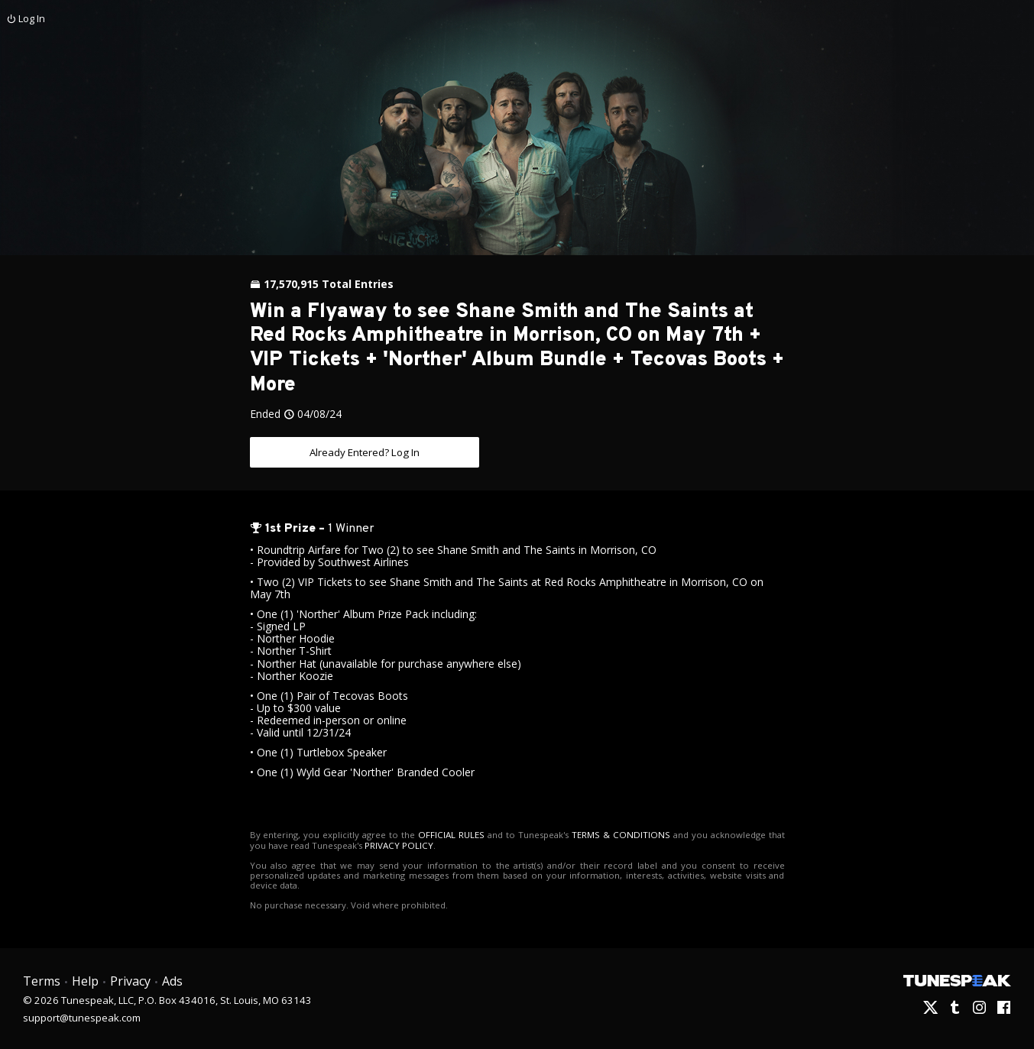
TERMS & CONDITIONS (608, 834)
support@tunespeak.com (82, 1016)
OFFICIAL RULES (445, 834)
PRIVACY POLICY (379, 844)
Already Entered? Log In (364, 451)
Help (84, 981)
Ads (170, 981)
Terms (41, 981)
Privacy (129, 981)
